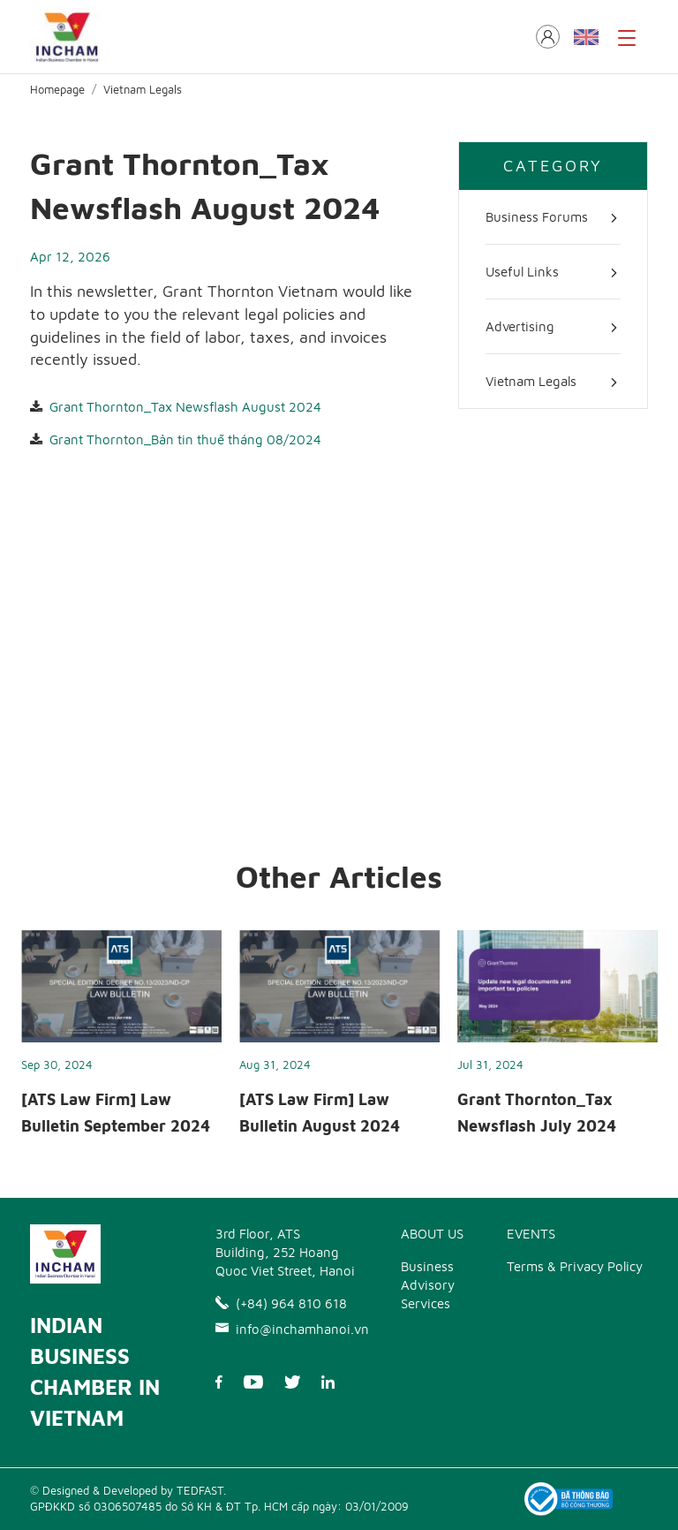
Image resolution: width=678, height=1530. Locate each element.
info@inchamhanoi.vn (286, 1329)
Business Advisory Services (428, 1285)
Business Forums (537, 216)
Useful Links (522, 271)
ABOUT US (432, 1233)
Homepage (57, 89)
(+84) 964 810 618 (281, 1303)
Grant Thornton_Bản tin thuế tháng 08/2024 (185, 439)
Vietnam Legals (142, 89)
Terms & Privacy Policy (575, 1266)
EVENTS (531, 1233)
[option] (121, 1039)
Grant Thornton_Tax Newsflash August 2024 (185, 406)
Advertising (520, 326)
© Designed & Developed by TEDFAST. (128, 1490)
